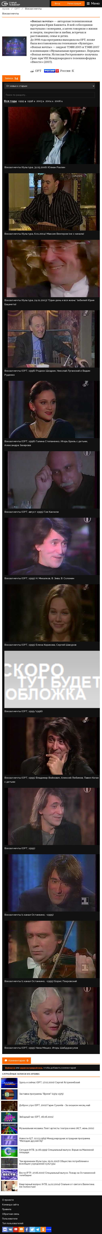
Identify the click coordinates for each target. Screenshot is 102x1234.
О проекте (8, 1200)
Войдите (10, 1067)
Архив (5, 8)
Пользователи (9, 1218)
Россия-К (59, 71)
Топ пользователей (12, 1223)
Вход (57, 3)
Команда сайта (10, 1204)
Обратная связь (10, 1214)
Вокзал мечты (33, 8)
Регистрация (74, 3)
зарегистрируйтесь (31, 1067)
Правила (6, 1209)
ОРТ (17, 8)
